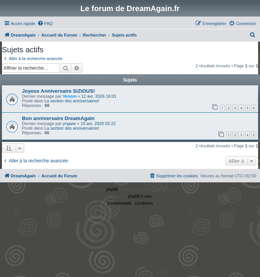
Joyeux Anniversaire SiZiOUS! (58, 91)
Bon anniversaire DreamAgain (58, 118)
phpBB (112, 189)
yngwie (69, 123)
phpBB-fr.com (140, 196)
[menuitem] (45, 23)
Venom (70, 96)
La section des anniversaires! (71, 100)
